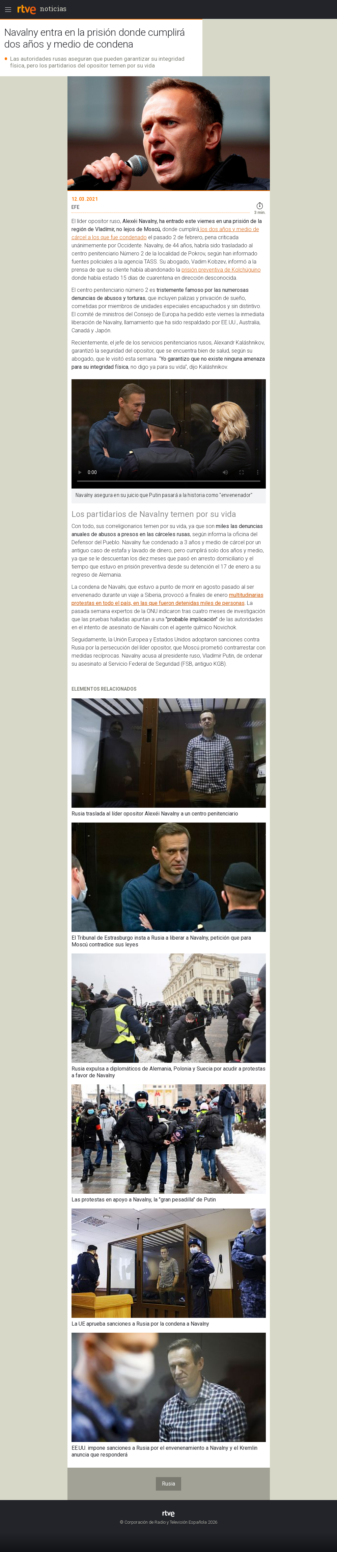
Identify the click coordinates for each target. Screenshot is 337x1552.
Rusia (168, 1483)
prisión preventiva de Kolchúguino (221, 270)
